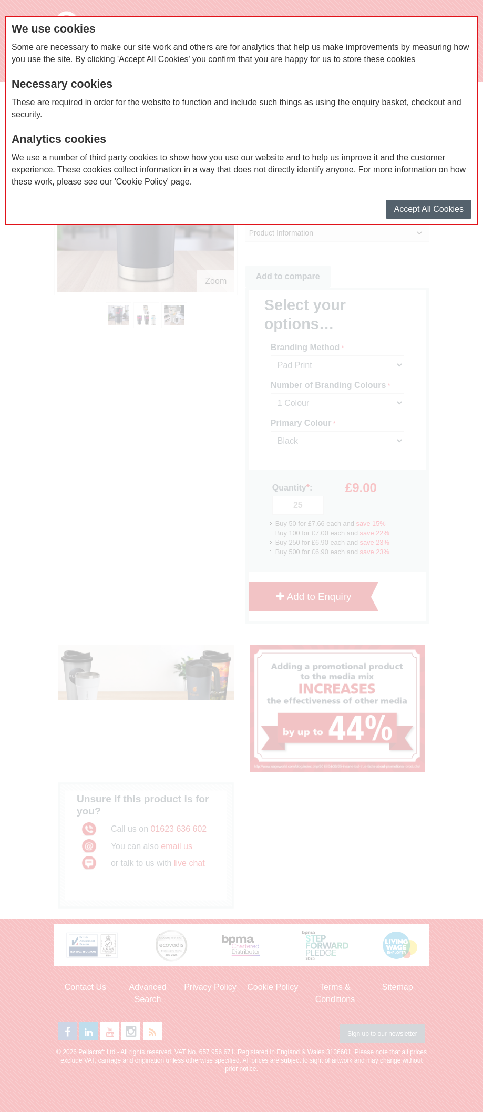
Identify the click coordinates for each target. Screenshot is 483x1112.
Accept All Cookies (429, 209)
